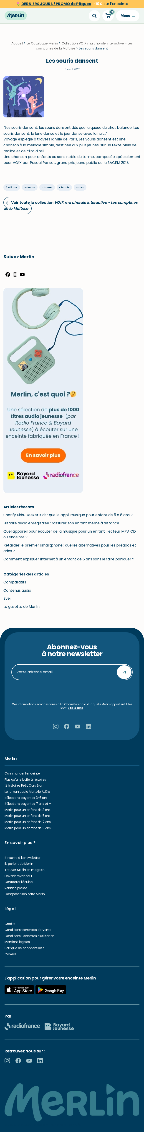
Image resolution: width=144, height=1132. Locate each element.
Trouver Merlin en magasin (25, 870)
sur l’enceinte (74, 3)
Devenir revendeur (18, 876)
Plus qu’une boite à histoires (25, 779)
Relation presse (16, 888)
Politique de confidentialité (24, 948)
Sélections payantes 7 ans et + (28, 803)
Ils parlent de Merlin (19, 863)
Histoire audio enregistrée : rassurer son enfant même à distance (61, 523)
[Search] (94, 15)
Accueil (17, 43)
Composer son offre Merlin (25, 894)
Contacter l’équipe (19, 882)
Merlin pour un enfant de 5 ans (27, 815)
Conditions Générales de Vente (28, 929)
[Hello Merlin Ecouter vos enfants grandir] (15, 15)
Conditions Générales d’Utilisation (29, 936)
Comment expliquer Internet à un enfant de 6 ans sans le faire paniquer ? (68, 559)
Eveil (7, 598)
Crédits (10, 924)
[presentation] (72, 691)
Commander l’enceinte (22, 773)
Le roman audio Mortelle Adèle (27, 791)
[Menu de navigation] (127, 15)
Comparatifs (14, 582)
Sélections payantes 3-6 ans (26, 797)
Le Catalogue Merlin (42, 43)
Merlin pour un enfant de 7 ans (28, 822)
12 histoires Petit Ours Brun (24, 785)
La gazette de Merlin (21, 606)
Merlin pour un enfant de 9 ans (28, 828)
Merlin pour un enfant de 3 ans (27, 810)
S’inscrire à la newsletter (22, 857)
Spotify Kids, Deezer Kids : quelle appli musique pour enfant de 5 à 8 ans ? (68, 515)
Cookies (10, 954)
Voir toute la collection (70, 205)
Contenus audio (17, 590)
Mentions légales (17, 942)
